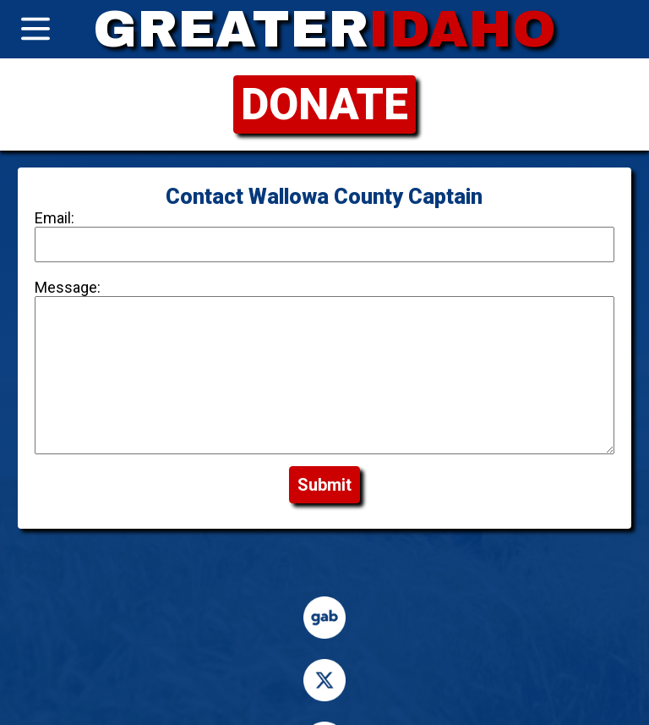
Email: (59, 218)
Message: (72, 287)
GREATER (324, 29)
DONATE (324, 104)
